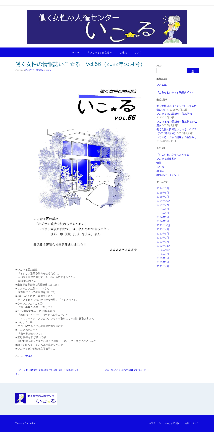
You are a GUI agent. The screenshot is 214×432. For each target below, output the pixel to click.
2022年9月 (162, 253)
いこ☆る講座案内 (166, 158)
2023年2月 (162, 237)
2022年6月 (162, 258)
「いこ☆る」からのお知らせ (172, 154)
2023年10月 (163, 225)
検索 (159, 65)
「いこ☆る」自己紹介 (99, 52)
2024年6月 (162, 208)
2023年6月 (162, 229)
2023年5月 (162, 233)
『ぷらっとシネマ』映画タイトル (175, 92)
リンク (138, 52)
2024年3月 (162, 212)
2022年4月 (162, 266)
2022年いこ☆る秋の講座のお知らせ (127, 369)
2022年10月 (163, 249)
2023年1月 (162, 241)
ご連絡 (123, 52)
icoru (48, 69)
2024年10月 (163, 200)
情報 (159, 162)
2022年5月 (162, 262)
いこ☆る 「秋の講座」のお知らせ (176, 137)
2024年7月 (162, 204)
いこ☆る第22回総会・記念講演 (175, 113)
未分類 (160, 166)
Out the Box (30, 423)
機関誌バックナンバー (169, 174)
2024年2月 (162, 217)
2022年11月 (163, 245)
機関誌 (28, 356)
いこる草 (161, 84)
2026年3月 (162, 188)
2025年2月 (162, 196)
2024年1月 (162, 221)
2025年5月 (162, 192)
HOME (76, 52)
